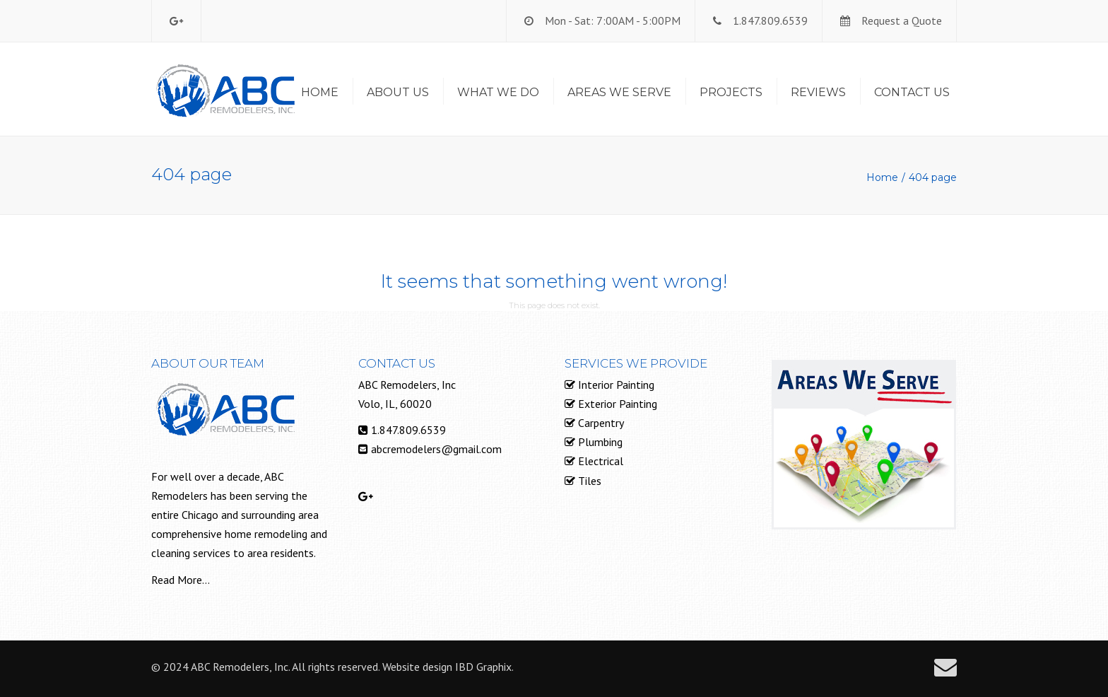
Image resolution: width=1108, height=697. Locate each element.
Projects (731, 92)
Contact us (912, 92)
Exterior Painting (616, 404)
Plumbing (599, 442)
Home (319, 92)
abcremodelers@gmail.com (436, 449)
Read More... (180, 580)
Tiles (588, 481)
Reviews (818, 92)
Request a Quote (901, 20)
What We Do (498, 92)
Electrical (599, 461)
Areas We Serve (619, 92)
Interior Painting (614, 384)
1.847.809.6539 (770, 20)
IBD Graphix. (484, 667)
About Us (398, 92)
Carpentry (599, 423)
